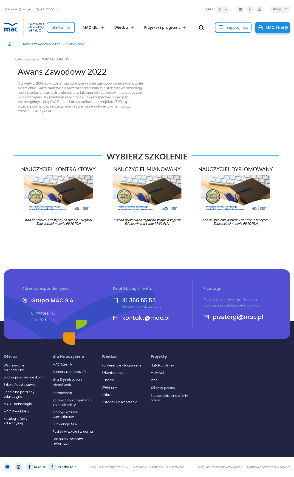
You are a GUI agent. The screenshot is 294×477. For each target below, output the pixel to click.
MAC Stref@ (62, 364)
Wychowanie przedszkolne (14, 367)
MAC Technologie (18, 404)
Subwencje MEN (65, 424)
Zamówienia (62, 393)
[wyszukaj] (201, 27)
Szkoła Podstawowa (19, 384)
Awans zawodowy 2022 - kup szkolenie (53, 44)
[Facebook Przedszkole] (52, 467)
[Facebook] (249, 9)
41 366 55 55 (139, 300)
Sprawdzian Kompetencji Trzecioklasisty (72, 402)
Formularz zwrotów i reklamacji (68, 441)
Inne (154, 380)
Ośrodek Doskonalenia (119, 402)
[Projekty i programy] (165, 27)
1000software (174, 467)
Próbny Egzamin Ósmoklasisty (65, 414)
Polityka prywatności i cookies (268, 467)
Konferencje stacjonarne (121, 365)
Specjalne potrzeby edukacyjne (19, 394)
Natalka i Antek (162, 365)
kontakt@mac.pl (146, 318)
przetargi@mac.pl (238, 317)
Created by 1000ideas (145, 467)
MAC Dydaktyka (16, 411)
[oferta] (61, 27)
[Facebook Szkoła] (29, 467)
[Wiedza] (124, 27)
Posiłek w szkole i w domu (73, 431)
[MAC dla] (94, 27)
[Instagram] (259, 9)
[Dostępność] (223, 9)
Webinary (109, 387)
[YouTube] (240, 9)
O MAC (207, 9)
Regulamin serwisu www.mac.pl (220, 467)
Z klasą (107, 394)
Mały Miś (157, 372)
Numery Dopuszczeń (69, 371)
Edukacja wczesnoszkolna (24, 377)
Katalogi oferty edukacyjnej (15, 421)
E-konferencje (113, 372)
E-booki (108, 380)
